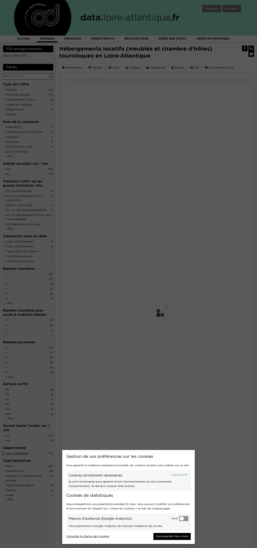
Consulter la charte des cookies (87, 536)
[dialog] (128, 497)
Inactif (174, 518)
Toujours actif (179, 475)
